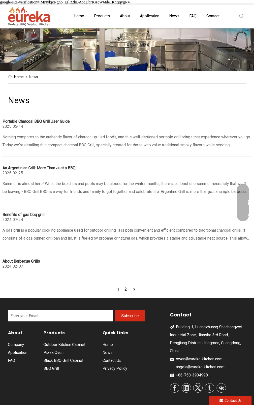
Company (16, 344)
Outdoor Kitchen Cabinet (64, 344)
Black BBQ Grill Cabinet (63, 360)
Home (107, 344)
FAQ (11, 360)
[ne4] (127, 49)
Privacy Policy (114, 368)
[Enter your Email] (60, 315)
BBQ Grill (51, 368)
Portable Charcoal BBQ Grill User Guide (36, 121)
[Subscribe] (130, 315)
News (107, 352)
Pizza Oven (53, 352)
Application (17, 352)
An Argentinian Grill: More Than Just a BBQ (38, 168)
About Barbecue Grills (21, 261)
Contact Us (111, 360)
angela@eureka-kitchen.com (200, 367)
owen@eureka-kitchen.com (199, 359)
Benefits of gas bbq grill (23, 214)
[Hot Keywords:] (241, 16)
